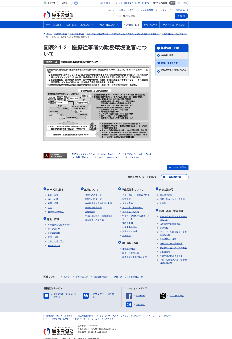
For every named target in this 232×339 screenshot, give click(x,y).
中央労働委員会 (129, 225)
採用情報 (126, 233)
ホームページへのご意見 (102, 316)
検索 (183, 16)
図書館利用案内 (101, 273)
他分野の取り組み (56, 210)
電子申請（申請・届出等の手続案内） (173, 215)
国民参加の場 (182, 10)
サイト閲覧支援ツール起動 (129, 3)
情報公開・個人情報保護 (171, 240)
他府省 (66, 273)
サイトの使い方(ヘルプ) (57, 316)
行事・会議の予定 (56, 238)
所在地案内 (127, 201)
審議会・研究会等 (93, 205)
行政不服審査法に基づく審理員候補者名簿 (173, 258)
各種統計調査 (167, 55)
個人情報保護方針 (86, 312)
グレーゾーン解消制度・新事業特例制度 (173, 230)
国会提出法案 (166, 193)
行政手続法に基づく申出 (171, 252)
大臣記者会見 (54, 226)
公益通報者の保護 (168, 236)
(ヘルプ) (145, 3)
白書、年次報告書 (169, 63)
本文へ (111, 10)
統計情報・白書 (170, 48)
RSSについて (79, 316)
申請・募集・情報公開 (171, 208)
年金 (50, 205)
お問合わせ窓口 (126, 10)
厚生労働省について (133, 188)
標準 (172, 3)
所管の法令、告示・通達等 (172, 197)
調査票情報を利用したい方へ (173, 71)
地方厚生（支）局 (130, 210)
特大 (185, 3)
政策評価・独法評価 (94, 218)
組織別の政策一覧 (93, 197)
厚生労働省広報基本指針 (59, 221)
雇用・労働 (53, 201)
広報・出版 (53, 234)
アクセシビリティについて (158, 312)
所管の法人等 (81, 273)
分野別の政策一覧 (93, 193)
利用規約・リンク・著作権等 (59, 312)
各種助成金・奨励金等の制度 (98, 201)
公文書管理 (165, 248)
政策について (92, 188)
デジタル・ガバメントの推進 (173, 244)
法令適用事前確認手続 (170, 220)
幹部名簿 (126, 197)
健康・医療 (53, 193)
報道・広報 (53, 216)
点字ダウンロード (107, 3)
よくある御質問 (146, 10)
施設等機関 (127, 221)
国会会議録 (90, 210)
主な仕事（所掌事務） (132, 205)
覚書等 (163, 201)
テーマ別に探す (56, 188)
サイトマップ (164, 10)
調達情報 (164, 224)
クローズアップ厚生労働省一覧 (128, 273)
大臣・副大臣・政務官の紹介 (135, 193)
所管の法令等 (167, 188)
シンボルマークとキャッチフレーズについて (120, 312)
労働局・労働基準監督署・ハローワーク (135, 215)
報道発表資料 (54, 230)
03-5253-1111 (94, 328)
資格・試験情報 (129, 229)
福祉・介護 (53, 197)
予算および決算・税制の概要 (98, 214)
